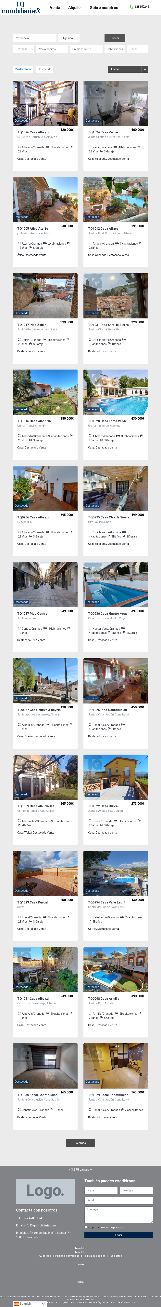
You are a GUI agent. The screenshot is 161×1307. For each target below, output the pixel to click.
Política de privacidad (113, 1227)
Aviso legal (45, 1255)
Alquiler (75, 7)
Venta (55, 7)
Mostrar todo (23, 69)
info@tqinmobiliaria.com (40, 1225)
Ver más (80, 1143)
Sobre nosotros (104, 7)
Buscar (115, 38)
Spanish (22, 1303)
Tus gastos (115, 1255)
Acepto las (106, 1227)
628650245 (142, 6)
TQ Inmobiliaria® (20, 7)
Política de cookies (94, 1255)
